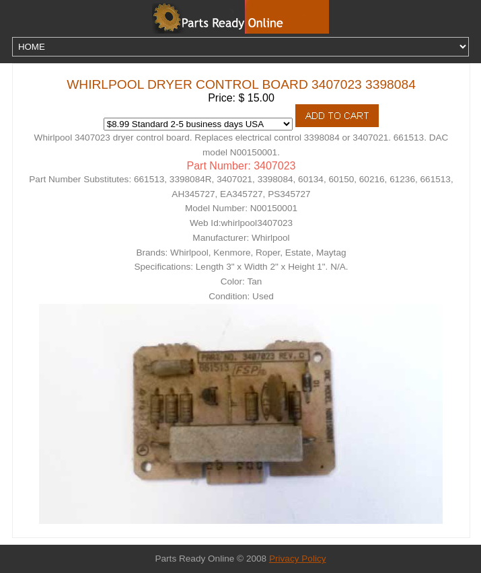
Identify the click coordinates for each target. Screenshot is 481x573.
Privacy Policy (297, 558)
